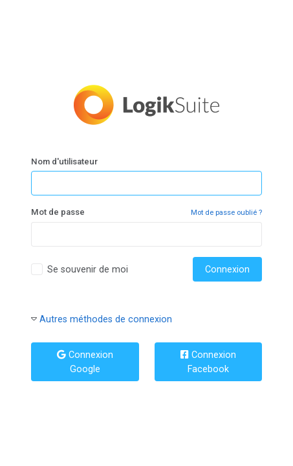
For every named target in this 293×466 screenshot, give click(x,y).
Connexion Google (85, 362)
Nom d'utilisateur (64, 161)
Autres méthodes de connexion (105, 319)
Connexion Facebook (208, 362)
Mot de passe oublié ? (226, 212)
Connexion (227, 269)
